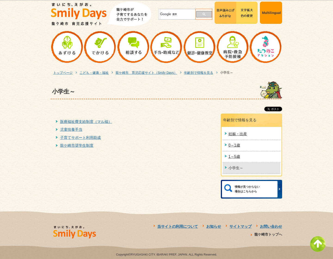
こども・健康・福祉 (94, 73)
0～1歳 (234, 145)
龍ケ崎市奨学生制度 (76, 145)
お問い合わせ (271, 226)
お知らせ (213, 226)
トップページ (63, 73)
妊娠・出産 (237, 134)
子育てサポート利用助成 (80, 138)
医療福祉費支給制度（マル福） (86, 122)
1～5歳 (234, 157)
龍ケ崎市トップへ (268, 234)
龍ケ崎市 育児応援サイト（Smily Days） (146, 73)
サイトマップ (240, 226)
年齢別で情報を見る (198, 73)
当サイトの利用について (177, 226)
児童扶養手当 (71, 129)
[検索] (175, 14)
